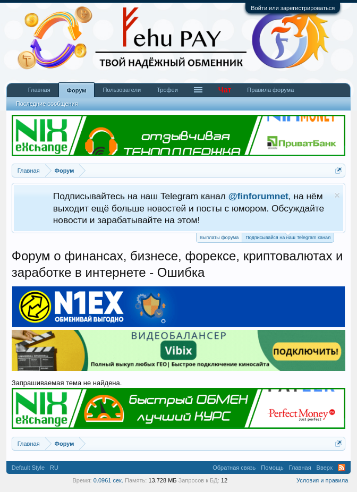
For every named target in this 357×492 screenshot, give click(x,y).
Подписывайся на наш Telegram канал (287, 236)
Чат (224, 90)
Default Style (28, 467)
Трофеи (167, 90)
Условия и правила (322, 480)
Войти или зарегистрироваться (293, 8)
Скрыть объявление (337, 195)
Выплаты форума (219, 237)
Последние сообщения (47, 103)
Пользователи (122, 90)
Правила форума (270, 90)
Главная (39, 90)
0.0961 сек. (108, 480)
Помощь (272, 467)
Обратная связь (234, 467)
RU (54, 467)
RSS (341, 467)
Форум (77, 90)
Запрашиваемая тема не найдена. (67, 383)
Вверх (325, 467)
